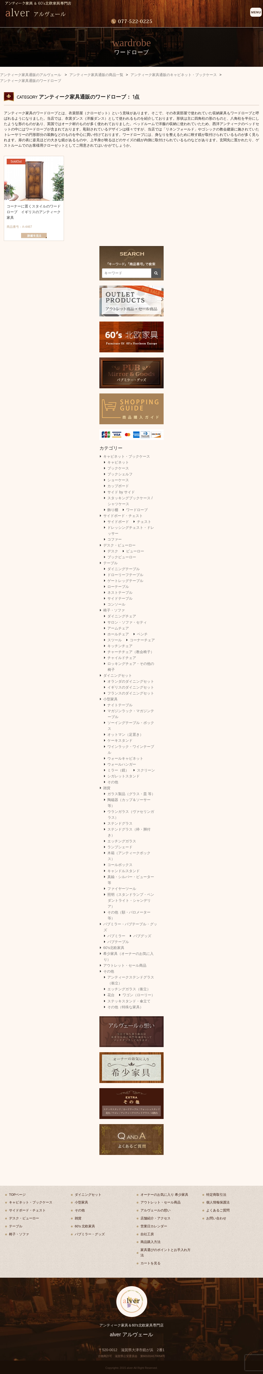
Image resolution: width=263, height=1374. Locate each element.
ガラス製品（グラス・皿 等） (131, 794)
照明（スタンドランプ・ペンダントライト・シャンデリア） (130, 900)
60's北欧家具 (113, 948)
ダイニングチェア (121, 616)
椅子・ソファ (114, 610)
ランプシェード (120, 847)
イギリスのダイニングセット (130, 687)
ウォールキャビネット (125, 758)
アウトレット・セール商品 (124, 965)
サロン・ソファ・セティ (127, 622)
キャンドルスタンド (123, 871)
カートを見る (150, 1263)
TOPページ (17, 1195)
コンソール (116, 604)
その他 (112, 782)
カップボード (118, 486)
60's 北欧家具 (85, 1226)
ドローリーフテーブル (125, 575)
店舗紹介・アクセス (155, 1218)
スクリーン (146, 770)
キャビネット (118, 462)
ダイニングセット (117, 675)
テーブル (110, 563)
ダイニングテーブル (123, 569)
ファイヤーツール (121, 889)
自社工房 (147, 1234)
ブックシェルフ (120, 474)
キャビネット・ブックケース (126, 456)
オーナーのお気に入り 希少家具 (164, 1195)
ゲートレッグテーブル (125, 581)
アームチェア (118, 628)
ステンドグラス (120, 823)
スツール (114, 640)
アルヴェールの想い (155, 1210)
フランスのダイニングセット (130, 693)
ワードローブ (137, 510)
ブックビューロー (121, 557)
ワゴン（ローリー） (139, 995)
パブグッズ (142, 936)
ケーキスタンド (120, 740)
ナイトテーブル (120, 705)
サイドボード (118, 522)
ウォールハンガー (121, 764)
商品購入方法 (150, 1242)
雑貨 (106, 788)
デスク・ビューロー (119, 545)
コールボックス (120, 865)
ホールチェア (118, 634)
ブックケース (118, 468)
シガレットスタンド (123, 776)
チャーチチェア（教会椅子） (130, 652)
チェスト (144, 522)
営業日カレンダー (153, 1226)
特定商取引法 (216, 1195)
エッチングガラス (121, 841)
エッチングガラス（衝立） (129, 989)
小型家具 (110, 699)
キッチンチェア (120, 646)
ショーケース (118, 480)
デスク (112, 551)
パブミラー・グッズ (90, 1234)
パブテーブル (118, 942)
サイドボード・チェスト (123, 516)
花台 (111, 995)
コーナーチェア (142, 640)
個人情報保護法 (218, 1202)
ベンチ (142, 634)
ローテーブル (118, 587)
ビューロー (135, 551)
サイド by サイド (121, 492)
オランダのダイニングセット (130, 681)
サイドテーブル (120, 598)
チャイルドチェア (121, 658)
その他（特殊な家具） (125, 1007)
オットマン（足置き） (125, 734)
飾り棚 (112, 510)
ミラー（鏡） (118, 770)
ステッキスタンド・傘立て (129, 1001)
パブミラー (116, 936)
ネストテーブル (120, 592)
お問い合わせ (216, 1218)
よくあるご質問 (218, 1210)
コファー (114, 539)
